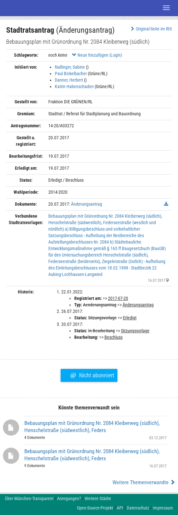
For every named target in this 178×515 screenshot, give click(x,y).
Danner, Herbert (69, 80)
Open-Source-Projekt (95, 507)
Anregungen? (69, 498)
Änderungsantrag (86, 204)
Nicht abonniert (92, 374)
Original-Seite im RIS (150, 28)
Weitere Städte (98, 498)
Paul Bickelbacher (71, 73)
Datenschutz (138, 507)
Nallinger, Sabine (70, 67)
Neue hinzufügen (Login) (97, 55)
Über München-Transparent (29, 498)
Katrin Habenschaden (74, 86)
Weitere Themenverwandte (144, 482)
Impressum (163, 507)
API (120, 507)
